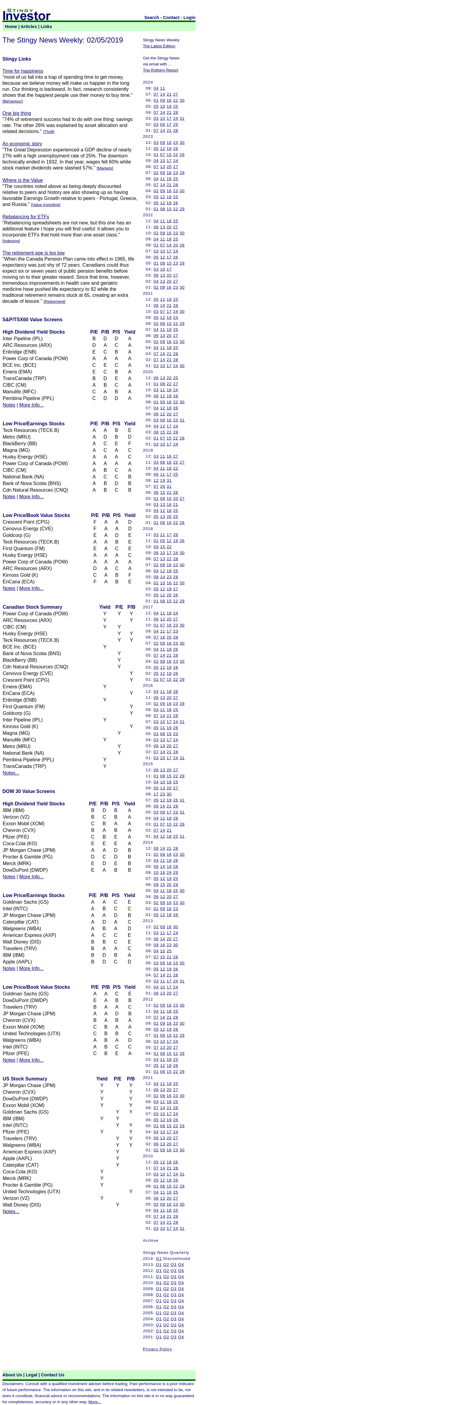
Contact (171, 17)
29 (182, 154)
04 (156, 88)
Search (151, 17)
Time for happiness (22, 71)
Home (11, 26)
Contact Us (52, 1374)
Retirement (54, 301)
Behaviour (13, 101)
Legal (31, 1374)
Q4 (181, 1264)
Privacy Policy (157, 1349)
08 (162, 209)
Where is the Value (22, 180)
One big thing (16, 113)
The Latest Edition (159, 46)
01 (156, 100)
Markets (105, 168)
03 (156, 118)
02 (156, 172)
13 (162, 166)
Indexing (11, 241)
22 (175, 100)
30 (182, 100)
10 (162, 106)
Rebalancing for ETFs (25, 216)
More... (94, 1402)
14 (162, 94)
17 (169, 118)
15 (169, 154)
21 (169, 94)
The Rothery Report (160, 70)
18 (169, 221)
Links (46, 26)
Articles (29, 26)
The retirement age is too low (33, 252)
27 (175, 94)
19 (169, 106)
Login (189, 17)
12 (162, 148)
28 (175, 112)
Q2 (166, 1264)
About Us (12, 1374)
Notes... (11, 772)
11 (162, 88)
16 (169, 100)
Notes (9, 405)
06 (156, 227)
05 (156, 106)
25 (175, 106)
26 (175, 148)
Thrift (48, 131)
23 (175, 172)
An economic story (22, 143)
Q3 (174, 1264)
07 (156, 94)
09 (162, 100)
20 (169, 166)
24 (175, 118)
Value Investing (45, 204)
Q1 (159, 1258)
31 (182, 118)
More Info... (31, 405)
